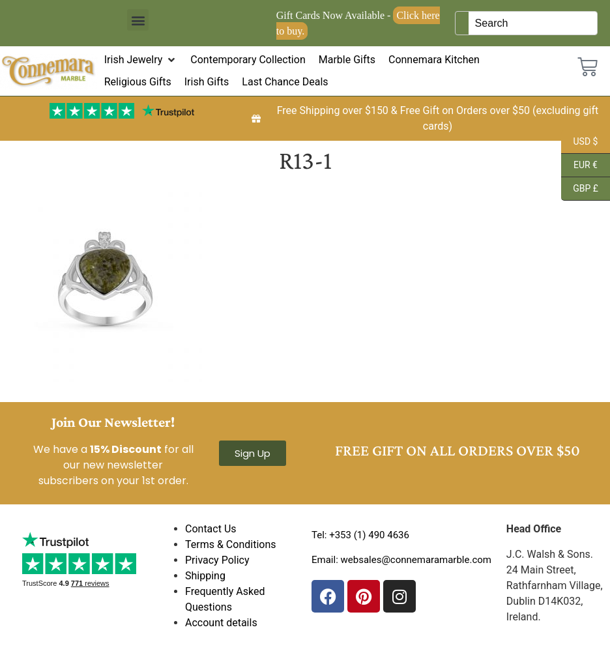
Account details (221, 622)
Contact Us (211, 529)
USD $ (579, 142)
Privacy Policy (217, 560)
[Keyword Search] (533, 23)
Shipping (205, 576)
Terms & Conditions (230, 544)
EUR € (579, 165)
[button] (138, 20)
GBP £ (579, 189)
